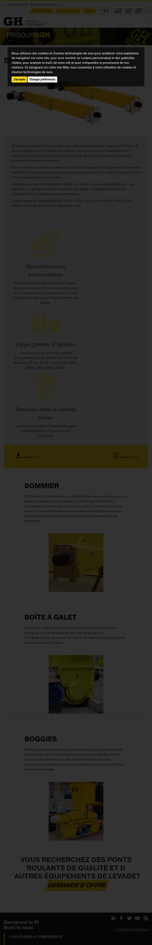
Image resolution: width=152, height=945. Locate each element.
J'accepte (19, 79)
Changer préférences (42, 79)
